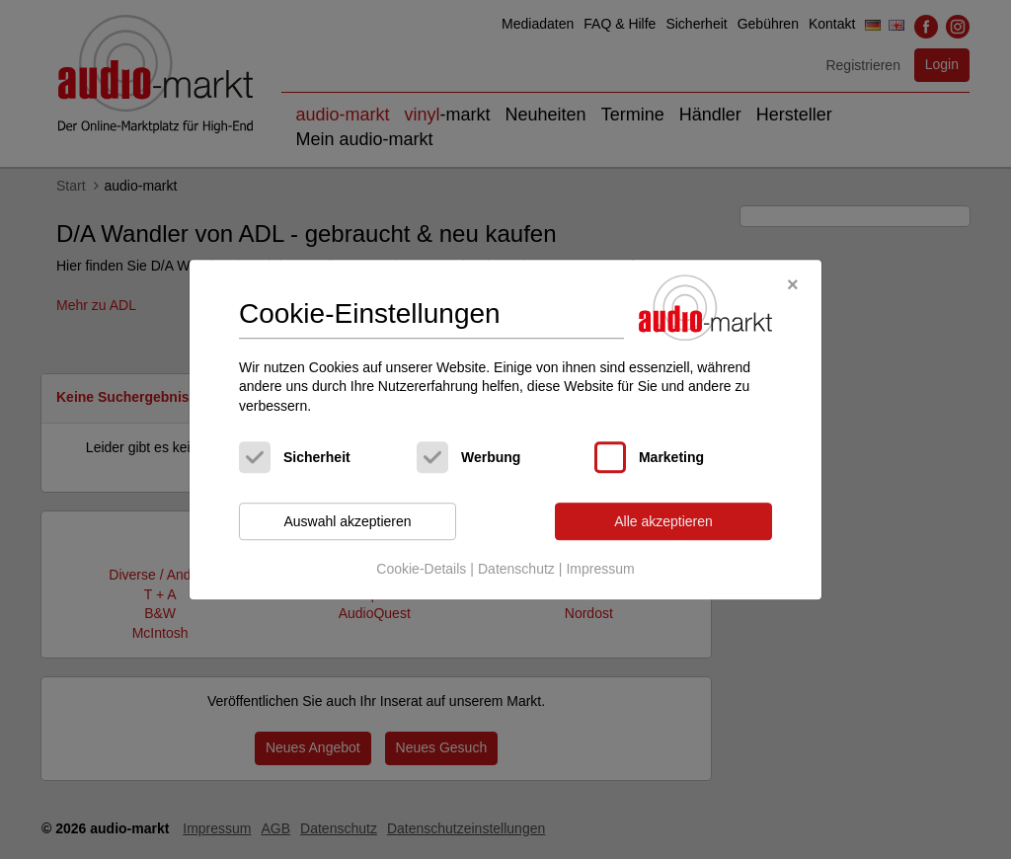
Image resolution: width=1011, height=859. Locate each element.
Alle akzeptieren (663, 521)
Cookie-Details (421, 569)
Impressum (600, 569)
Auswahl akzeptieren (347, 521)
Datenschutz (516, 569)
